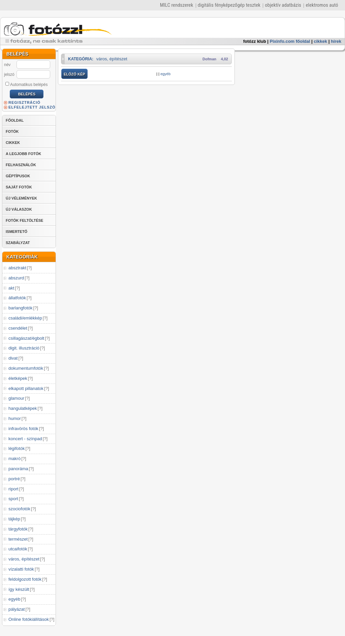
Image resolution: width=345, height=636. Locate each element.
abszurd (16, 277)
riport (13, 488)
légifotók (16, 448)
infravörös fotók (23, 428)
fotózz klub (254, 41)
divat (13, 358)
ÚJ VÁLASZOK (19, 209)
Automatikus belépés (26, 84)
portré (14, 478)
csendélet (17, 328)
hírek (336, 41)
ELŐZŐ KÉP (74, 74)
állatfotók (17, 297)
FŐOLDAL (15, 120)
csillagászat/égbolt (26, 338)
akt (11, 288)
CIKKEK (13, 143)
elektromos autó (322, 5)
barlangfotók (20, 307)
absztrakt (17, 267)
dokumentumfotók (25, 368)
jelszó (9, 74)
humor (14, 418)
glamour (16, 398)
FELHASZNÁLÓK (21, 165)
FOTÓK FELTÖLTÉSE (24, 220)
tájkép (14, 518)
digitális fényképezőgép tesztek (229, 5)
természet (18, 539)
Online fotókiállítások (28, 619)
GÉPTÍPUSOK (18, 176)
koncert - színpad (25, 438)
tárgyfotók (18, 529)
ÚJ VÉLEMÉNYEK (21, 198)
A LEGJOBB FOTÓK (23, 154)
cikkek (320, 41)
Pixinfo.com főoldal (290, 41)
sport (13, 498)
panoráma (18, 468)
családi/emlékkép (25, 318)
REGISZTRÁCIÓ (24, 102)
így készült (18, 589)
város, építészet (23, 559)
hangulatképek (22, 408)
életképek (17, 378)
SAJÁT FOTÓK (19, 187)
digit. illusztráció (23, 348)
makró (14, 458)
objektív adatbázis (283, 5)
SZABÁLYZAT (18, 243)
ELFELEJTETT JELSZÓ (32, 107)
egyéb (14, 599)
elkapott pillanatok (25, 388)
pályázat (16, 609)
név (7, 64)
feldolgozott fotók (24, 579)
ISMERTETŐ (16, 232)
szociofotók (19, 508)
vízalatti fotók (21, 569)
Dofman (209, 59)
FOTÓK (12, 131)
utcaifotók (17, 548)
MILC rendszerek (176, 5)
